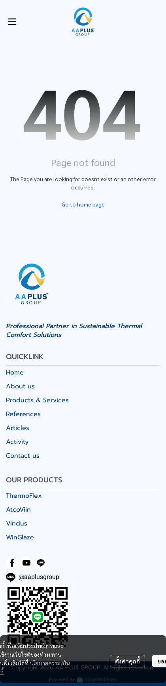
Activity (17, 442)
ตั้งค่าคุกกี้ (127, 661)
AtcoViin (18, 509)
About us (20, 386)
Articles (17, 428)
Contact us (23, 456)
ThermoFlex (24, 496)
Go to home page (83, 204)
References (23, 414)
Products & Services (37, 400)
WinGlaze (20, 537)
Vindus (16, 523)
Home (15, 372)
